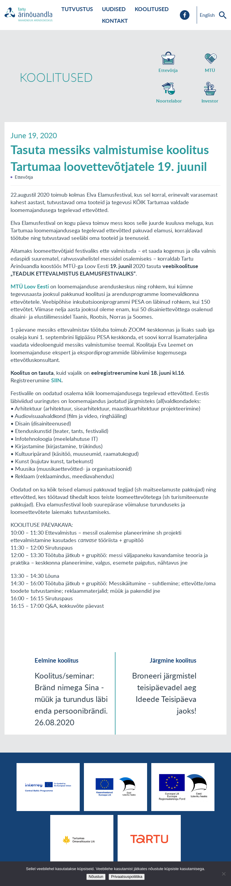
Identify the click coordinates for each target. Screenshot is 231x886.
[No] (223, 874)
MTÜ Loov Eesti (30, 286)
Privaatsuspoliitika (126, 876)
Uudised (114, 9)
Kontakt (115, 21)
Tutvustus (77, 9)
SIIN (56, 380)
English (207, 15)
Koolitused (152, 9)
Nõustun (96, 876)
